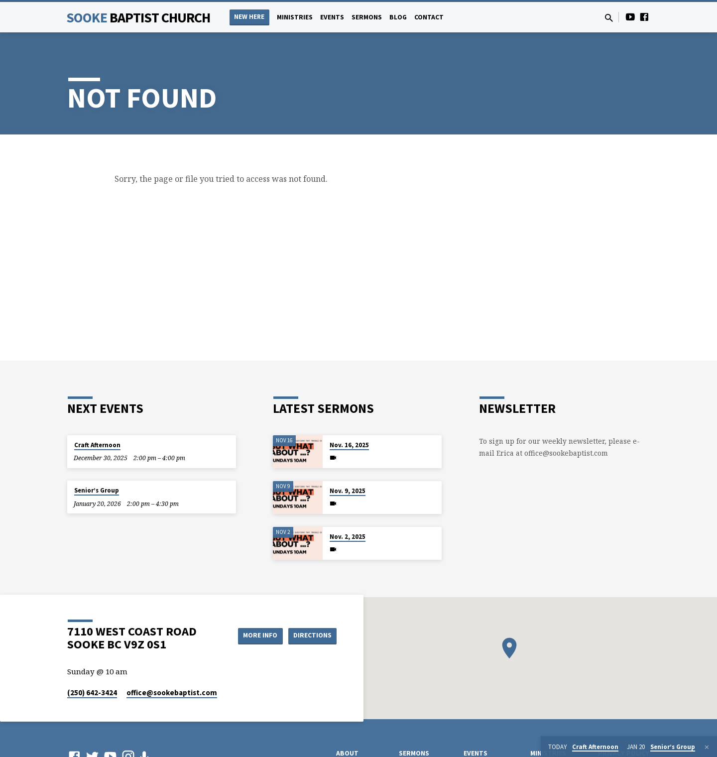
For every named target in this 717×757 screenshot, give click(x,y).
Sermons (367, 17)
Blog (398, 17)
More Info (255, 635)
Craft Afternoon (97, 445)
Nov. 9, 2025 (347, 491)
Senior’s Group (96, 490)
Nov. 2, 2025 (347, 536)
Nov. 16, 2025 (349, 445)
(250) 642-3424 (92, 692)
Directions (311, 635)
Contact (429, 17)
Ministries (295, 17)
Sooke (138, 17)
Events (332, 17)
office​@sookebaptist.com (171, 692)
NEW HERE (249, 16)
